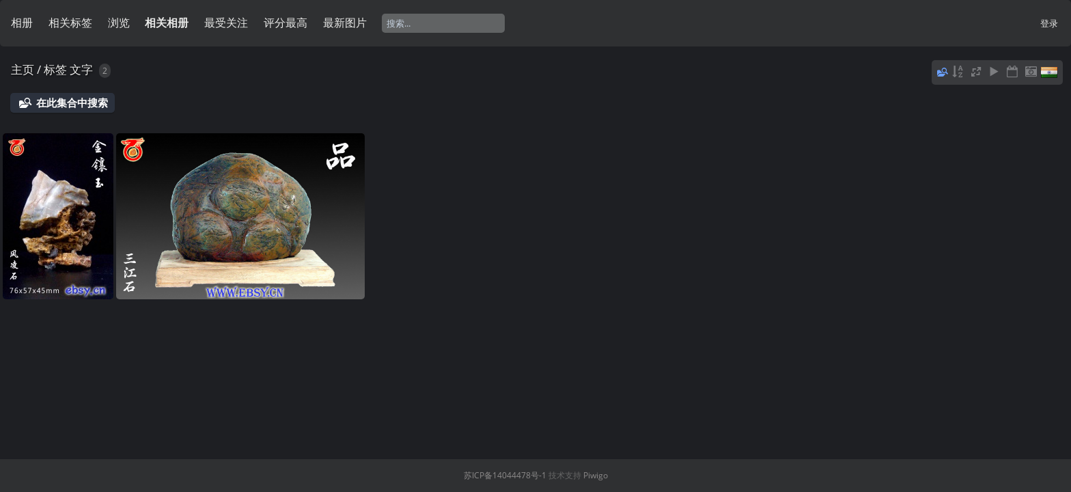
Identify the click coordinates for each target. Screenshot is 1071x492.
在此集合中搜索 (72, 102)
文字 (81, 69)
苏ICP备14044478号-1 (505, 475)
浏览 (119, 22)
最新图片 (345, 22)
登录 (1049, 23)
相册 (22, 22)
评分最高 (285, 22)
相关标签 (70, 22)
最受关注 (226, 22)
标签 (55, 69)
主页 (22, 69)
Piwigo (595, 475)
